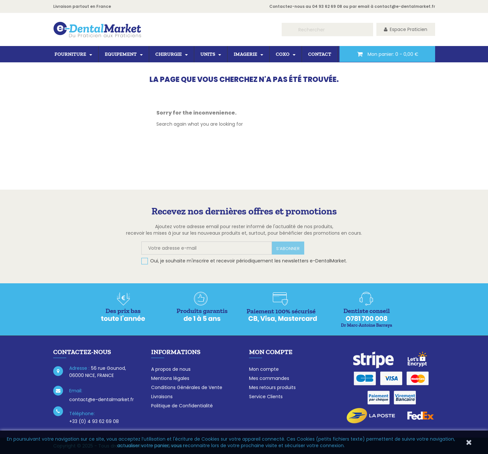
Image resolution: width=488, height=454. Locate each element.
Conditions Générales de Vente (186, 387)
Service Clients (266, 396)
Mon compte (264, 369)
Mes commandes (269, 378)
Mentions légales (170, 378)
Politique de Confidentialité (182, 406)
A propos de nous (171, 369)
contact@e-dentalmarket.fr (404, 6)
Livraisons (162, 396)
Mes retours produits (272, 387)
